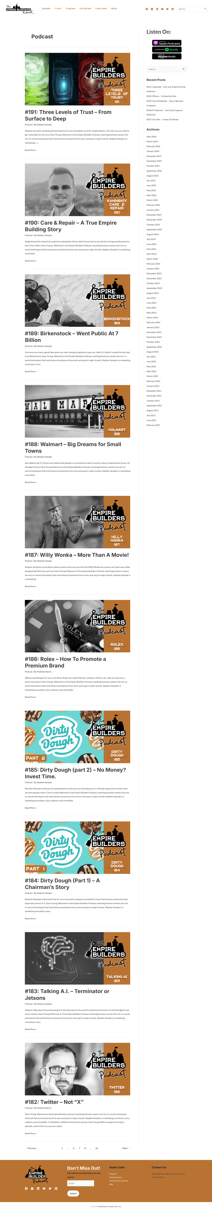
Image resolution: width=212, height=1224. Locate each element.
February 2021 (153, 422)
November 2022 (154, 335)
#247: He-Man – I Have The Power (163, 119)
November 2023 (154, 277)
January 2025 (153, 209)
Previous (30, 1153)
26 (96, 1153)
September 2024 (154, 228)
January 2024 (153, 267)
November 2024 (154, 218)
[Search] (205, 8)
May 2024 (151, 248)
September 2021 (154, 403)
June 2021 (151, 417)
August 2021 (153, 408)
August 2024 (153, 233)
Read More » (31, 149)
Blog (111, 1190)
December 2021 (154, 388)
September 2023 (154, 286)
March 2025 (152, 199)
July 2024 (151, 238)
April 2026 (151, 136)
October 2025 (153, 165)
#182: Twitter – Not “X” (55, 1107)
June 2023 (151, 301)
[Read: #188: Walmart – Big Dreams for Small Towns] (77, 410)
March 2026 (152, 141)
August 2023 (153, 291)
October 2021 (153, 398)
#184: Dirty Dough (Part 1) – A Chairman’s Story (63, 889)
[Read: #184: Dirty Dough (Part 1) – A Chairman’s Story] (77, 853)
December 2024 (154, 214)
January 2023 (153, 325)
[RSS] (172, 9)
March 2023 (152, 316)
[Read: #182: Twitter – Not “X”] (77, 1074)
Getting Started (115, 1183)
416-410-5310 (158, 1183)
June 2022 (151, 359)
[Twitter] (167, 9)
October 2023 (153, 282)
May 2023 (151, 306)
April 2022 (151, 369)
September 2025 (154, 170)
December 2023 (154, 272)
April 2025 (151, 194)
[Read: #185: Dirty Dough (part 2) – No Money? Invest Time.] (77, 742)
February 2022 (153, 379)
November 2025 (154, 160)
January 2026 (153, 151)
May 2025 (151, 189)
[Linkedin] (157, 9)
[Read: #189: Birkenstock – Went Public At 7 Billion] (77, 300)
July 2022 (151, 354)
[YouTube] (162, 9)
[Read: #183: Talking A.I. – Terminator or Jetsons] (77, 963)
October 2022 (153, 340)
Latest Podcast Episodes (119, 1186)
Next (126, 1153)
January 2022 (153, 383)
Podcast (28, 124)
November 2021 (154, 393)
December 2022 (154, 330)
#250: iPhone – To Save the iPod (161, 96)
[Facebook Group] (152, 9)
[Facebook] (147, 9)
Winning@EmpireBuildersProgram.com (168, 1179)
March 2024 (152, 257)
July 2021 (151, 413)
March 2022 (152, 374)
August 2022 (153, 350)
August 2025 (153, 175)
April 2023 (151, 311)
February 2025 (153, 204)
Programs (113, 1179)
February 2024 (153, 262)
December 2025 (154, 155)
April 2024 (151, 252)
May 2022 (151, 364)
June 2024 (151, 243)
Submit (73, 1199)
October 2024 (153, 223)
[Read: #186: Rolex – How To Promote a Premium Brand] (77, 632)
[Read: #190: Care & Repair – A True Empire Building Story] (77, 189)
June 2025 (151, 184)
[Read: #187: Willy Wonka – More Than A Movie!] (77, 521)
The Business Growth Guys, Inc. (109, 1212)
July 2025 (151, 180)
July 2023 (151, 296)
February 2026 (153, 146)
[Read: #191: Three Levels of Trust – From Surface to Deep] (77, 79)
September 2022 (154, 345)
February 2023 (153, 320)
